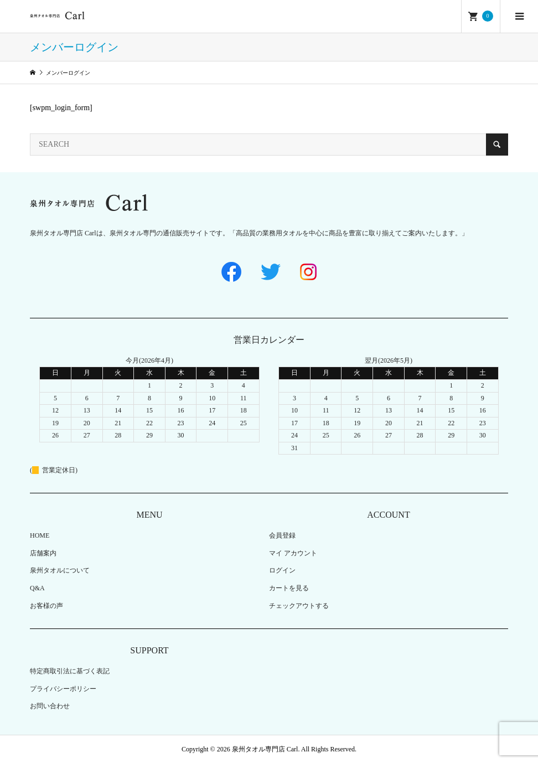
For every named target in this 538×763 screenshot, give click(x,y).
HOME (39, 535)
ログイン (282, 570)
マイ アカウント (293, 553)
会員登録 (282, 535)
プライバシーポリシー (63, 689)
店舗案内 (43, 553)
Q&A (37, 588)
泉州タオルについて (60, 570)
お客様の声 (46, 606)
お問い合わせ (50, 706)
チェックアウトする (299, 606)
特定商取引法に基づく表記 (70, 671)
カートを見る (289, 588)
